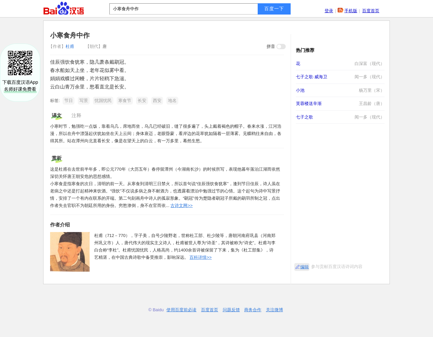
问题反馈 (231, 309)
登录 (329, 10)
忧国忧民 (103, 100)
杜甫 (61, 46)
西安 (157, 100)
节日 (68, 100)
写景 (83, 100)
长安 (142, 100)
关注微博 (274, 309)
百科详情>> (200, 257)
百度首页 (370, 10)
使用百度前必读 (181, 309)
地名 (172, 100)
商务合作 (252, 309)
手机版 (350, 10)
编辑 (304, 266)
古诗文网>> (181, 205)
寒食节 (124, 100)
